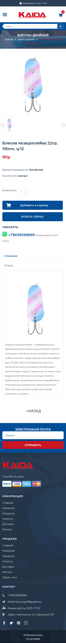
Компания (8, 508)
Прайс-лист (9, 577)
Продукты (8, 513)
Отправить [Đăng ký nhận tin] (33, 445)
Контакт (7, 529)
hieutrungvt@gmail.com (28, 601)
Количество (9, 190)
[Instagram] (26, 623)
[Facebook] (4, 623)
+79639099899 (22, 235)
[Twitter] (11, 623)
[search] (33, 26)
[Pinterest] (18, 623)
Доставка (8, 523)
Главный (7, 502)
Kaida (37, 638)
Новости (7, 518)
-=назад (33, 410)
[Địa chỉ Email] (33, 435)
